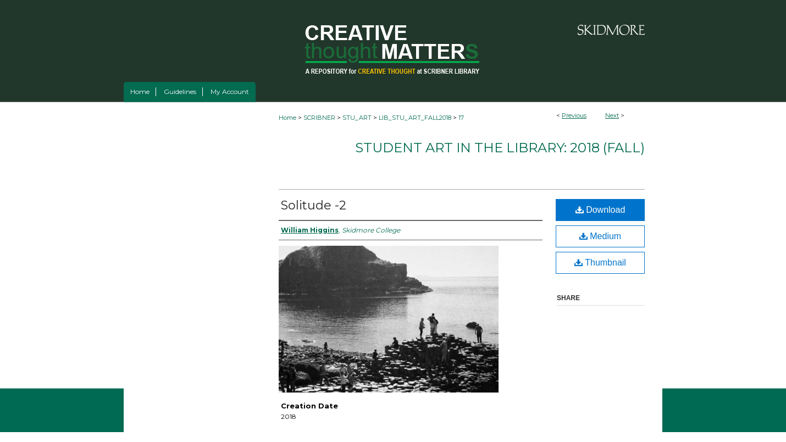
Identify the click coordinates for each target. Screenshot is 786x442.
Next (612, 115)
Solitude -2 (313, 205)
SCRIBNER (319, 117)
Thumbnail (600, 262)
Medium (600, 236)
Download (600, 209)
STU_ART (357, 117)
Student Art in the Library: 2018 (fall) (500, 148)
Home (287, 117)
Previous (574, 115)
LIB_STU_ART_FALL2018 (415, 117)
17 (461, 117)
